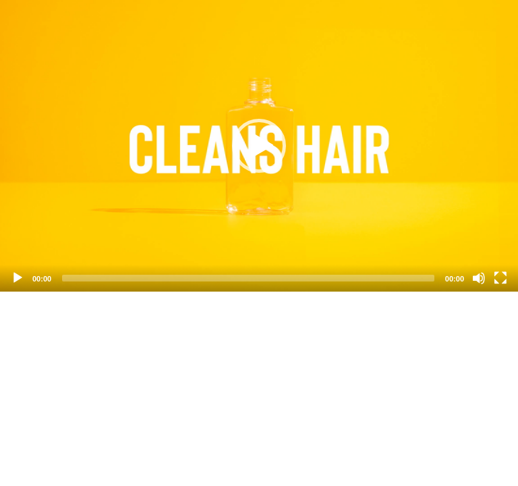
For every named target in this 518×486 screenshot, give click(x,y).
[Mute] (479, 278)
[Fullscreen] (500, 278)
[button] (259, 146)
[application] (259, 146)
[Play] (17, 278)
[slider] (248, 278)
